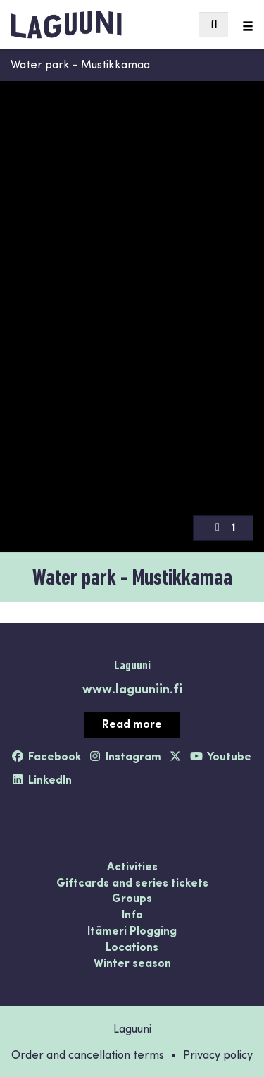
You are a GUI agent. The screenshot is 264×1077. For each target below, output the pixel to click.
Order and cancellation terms (87, 1054)
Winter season (132, 963)
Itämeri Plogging (132, 931)
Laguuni (132, 665)
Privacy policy (218, 1054)
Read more (132, 723)
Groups (132, 899)
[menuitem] (213, 24)
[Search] (213, 24)
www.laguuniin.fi (132, 688)
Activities (132, 867)
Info (132, 915)
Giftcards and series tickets (132, 883)
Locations (132, 947)
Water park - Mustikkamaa (80, 63)
